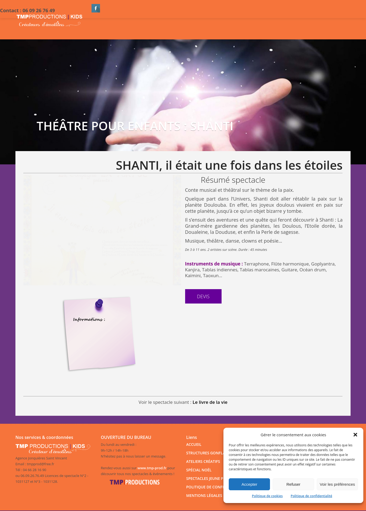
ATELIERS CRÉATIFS (203, 461)
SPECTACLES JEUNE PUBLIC (210, 478)
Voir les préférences (337, 484)
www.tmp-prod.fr (152, 468)
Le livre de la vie (210, 402)
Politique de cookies (267, 496)
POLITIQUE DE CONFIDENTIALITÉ (215, 486)
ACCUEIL (193, 444)
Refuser (293, 484)
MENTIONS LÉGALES (204, 495)
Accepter (249, 484)
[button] (355, 434)
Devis (203, 296)
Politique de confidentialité (311, 496)
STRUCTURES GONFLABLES (210, 452)
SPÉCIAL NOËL (198, 469)
